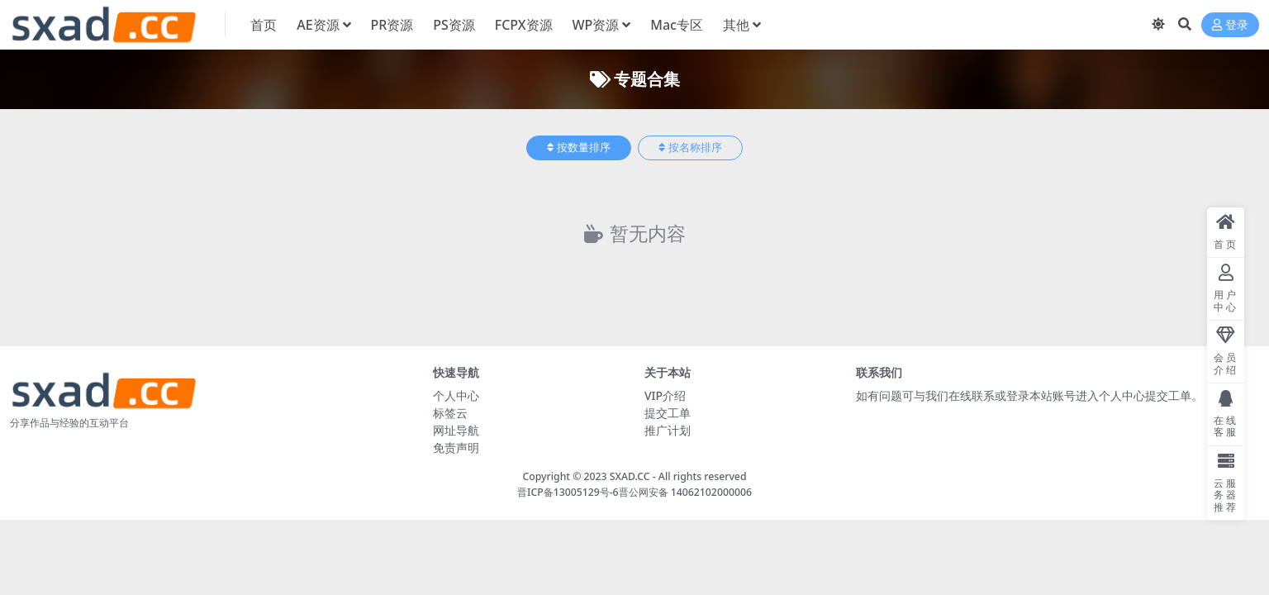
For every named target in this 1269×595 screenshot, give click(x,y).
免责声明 (456, 447)
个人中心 (456, 395)
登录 (1230, 25)
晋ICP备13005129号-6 (568, 492)
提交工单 (667, 413)
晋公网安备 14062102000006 (685, 492)
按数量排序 (579, 147)
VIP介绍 (665, 395)
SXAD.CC (630, 476)
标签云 (450, 413)
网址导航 (456, 430)
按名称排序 (690, 147)
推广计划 (667, 430)
